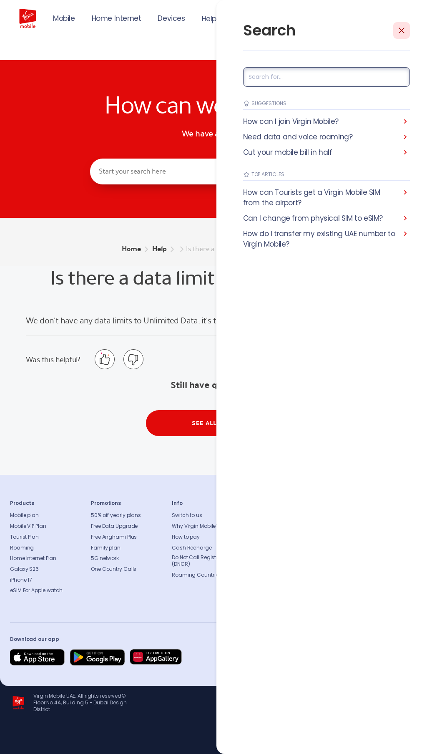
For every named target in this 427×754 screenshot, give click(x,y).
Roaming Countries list (200, 575)
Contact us (348, 526)
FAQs (340, 515)
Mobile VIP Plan (28, 526)
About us (264, 515)
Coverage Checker (357, 548)
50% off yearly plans (116, 515)
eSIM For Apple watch (36, 590)
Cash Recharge (192, 548)
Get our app (267, 580)
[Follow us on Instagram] (349, 657)
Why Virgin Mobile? (195, 526)
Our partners (268, 569)
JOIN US (355, 17)
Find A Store (348, 537)
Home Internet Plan (33, 558)
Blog (258, 548)
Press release (269, 537)
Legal (259, 590)
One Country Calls (113, 569)
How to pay (186, 537)
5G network (105, 558)
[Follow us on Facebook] (329, 657)
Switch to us (187, 515)
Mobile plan (24, 515)
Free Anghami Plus (114, 537)
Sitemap (344, 558)
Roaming (22, 548)
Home (131, 249)
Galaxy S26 (24, 569)
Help (209, 19)
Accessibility (268, 558)
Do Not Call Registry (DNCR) (196, 560)
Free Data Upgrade (114, 526)
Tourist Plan (24, 537)
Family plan (106, 548)
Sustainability (270, 526)
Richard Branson (399, 742)
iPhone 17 (21, 580)
